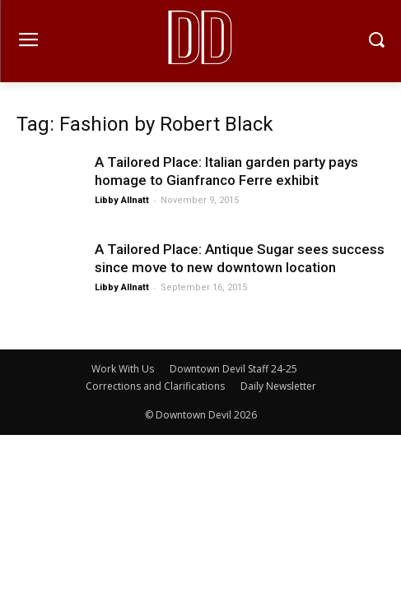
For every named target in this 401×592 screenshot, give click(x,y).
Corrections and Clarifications (155, 386)
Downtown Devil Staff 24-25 (233, 369)
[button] (376, 41)
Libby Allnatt (122, 200)
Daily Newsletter (278, 386)
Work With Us (122, 369)
